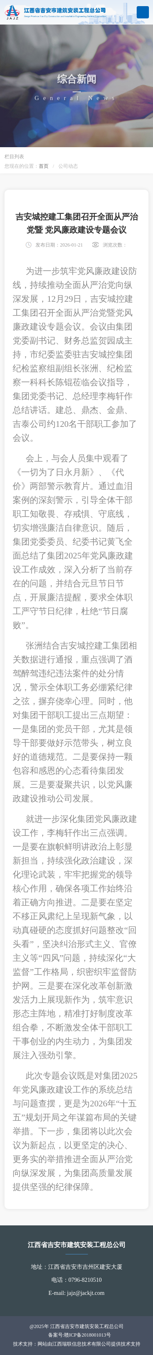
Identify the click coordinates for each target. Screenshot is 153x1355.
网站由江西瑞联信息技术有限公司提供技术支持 (89, 1344)
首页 (44, 167)
